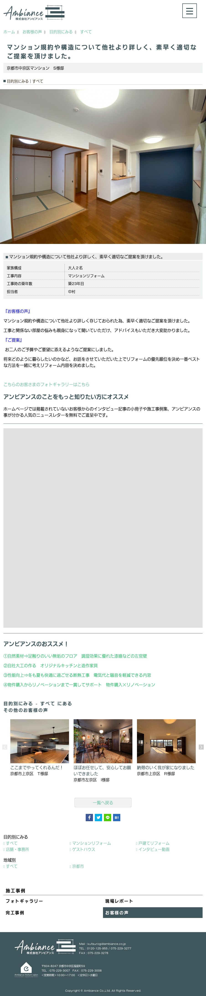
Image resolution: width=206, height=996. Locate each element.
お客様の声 (117, 912)
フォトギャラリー (25, 901)
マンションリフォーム (91, 843)
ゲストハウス (83, 849)
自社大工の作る (22, 665)
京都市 (78, 866)
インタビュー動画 (154, 849)
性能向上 (16, 675)
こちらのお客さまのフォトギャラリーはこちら (46, 384)
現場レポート (119, 901)
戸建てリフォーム (154, 843)
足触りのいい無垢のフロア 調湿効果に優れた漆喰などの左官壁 (89, 656)
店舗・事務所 (17, 849)
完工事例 (15, 912)
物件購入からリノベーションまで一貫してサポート (55, 684)
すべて (12, 843)
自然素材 (16, 656)
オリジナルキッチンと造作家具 (69, 665)
